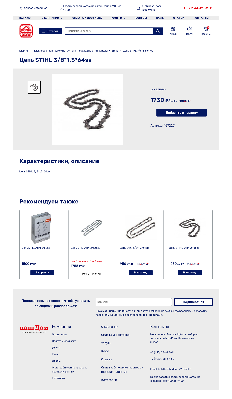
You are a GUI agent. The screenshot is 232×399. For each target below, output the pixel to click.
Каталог (25, 18)
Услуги (116, 18)
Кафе (160, 18)
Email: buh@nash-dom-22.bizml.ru (171, 369)
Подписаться (193, 302)
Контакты (202, 18)
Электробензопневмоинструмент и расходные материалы (71, 50)
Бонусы (140, 18)
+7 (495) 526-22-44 (200, 8)
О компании (50, 18)
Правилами (155, 314)
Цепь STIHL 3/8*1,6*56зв (184, 247)
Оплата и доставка (86, 18)
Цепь (115, 50)
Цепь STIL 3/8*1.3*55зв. (85, 247)
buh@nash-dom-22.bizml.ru (151, 8)
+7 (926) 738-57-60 (162, 358)
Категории (58, 378)
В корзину (42, 272)
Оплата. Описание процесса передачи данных (119, 375)
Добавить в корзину (182, 113)
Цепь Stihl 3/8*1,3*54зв (134, 247)
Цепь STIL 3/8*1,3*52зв (36, 247)
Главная (24, 50)
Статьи (179, 18)
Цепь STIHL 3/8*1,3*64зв (138, 50)
